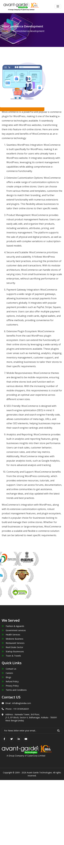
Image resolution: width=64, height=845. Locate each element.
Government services (14, 630)
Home (5, 31)
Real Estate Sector (12, 647)
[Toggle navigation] (58, 6)
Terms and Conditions (14, 690)
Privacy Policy (10, 685)
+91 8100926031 (21, 708)
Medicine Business (12, 638)
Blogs (6, 677)
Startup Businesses (13, 651)
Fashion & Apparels (13, 626)
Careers (7, 673)
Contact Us (9, 668)
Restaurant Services (13, 643)
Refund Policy (10, 681)
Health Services (11, 634)
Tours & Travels (11, 655)
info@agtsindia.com (21, 703)
